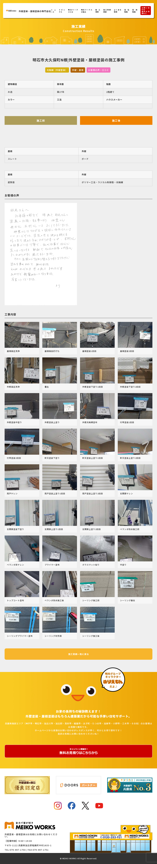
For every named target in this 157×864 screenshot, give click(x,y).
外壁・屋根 (78, 70)
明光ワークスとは (73, 11)
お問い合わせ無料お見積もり (146, 10)
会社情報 (126, 11)
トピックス (62, 11)
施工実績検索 (107, 11)
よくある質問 (117, 11)
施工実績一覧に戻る (78, 654)
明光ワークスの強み (86, 11)
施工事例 (97, 11)
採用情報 (134, 11)
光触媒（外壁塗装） (57, 70)
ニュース (53, 11)
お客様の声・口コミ (98, 70)
